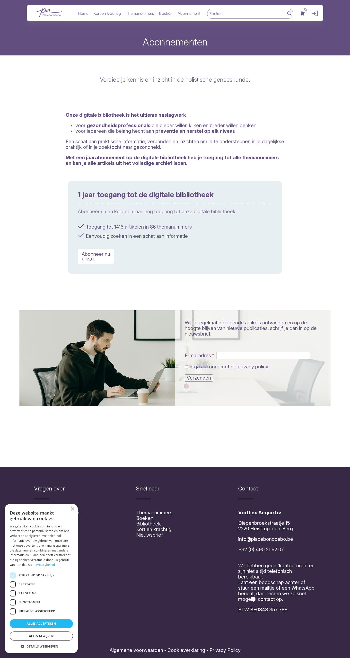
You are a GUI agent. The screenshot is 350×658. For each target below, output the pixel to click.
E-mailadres (198, 355)
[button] (41, 646)
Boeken (166, 13)
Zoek (289, 14)
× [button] (72, 509)
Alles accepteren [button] (41, 624)
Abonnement (188, 13)
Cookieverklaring (186, 650)
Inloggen (313, 13)
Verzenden (199, 378)
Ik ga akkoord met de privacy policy (228, 367)
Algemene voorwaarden (136, 650)
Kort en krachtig (107, 13)
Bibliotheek (148, 524)
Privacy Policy (224, 650)
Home (83, 13)
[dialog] (41, 578)
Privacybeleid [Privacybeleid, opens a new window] (45, 565)
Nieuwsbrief (149, 535)
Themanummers (140, 13)
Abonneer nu (96, 256)
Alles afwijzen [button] (41, 636)
